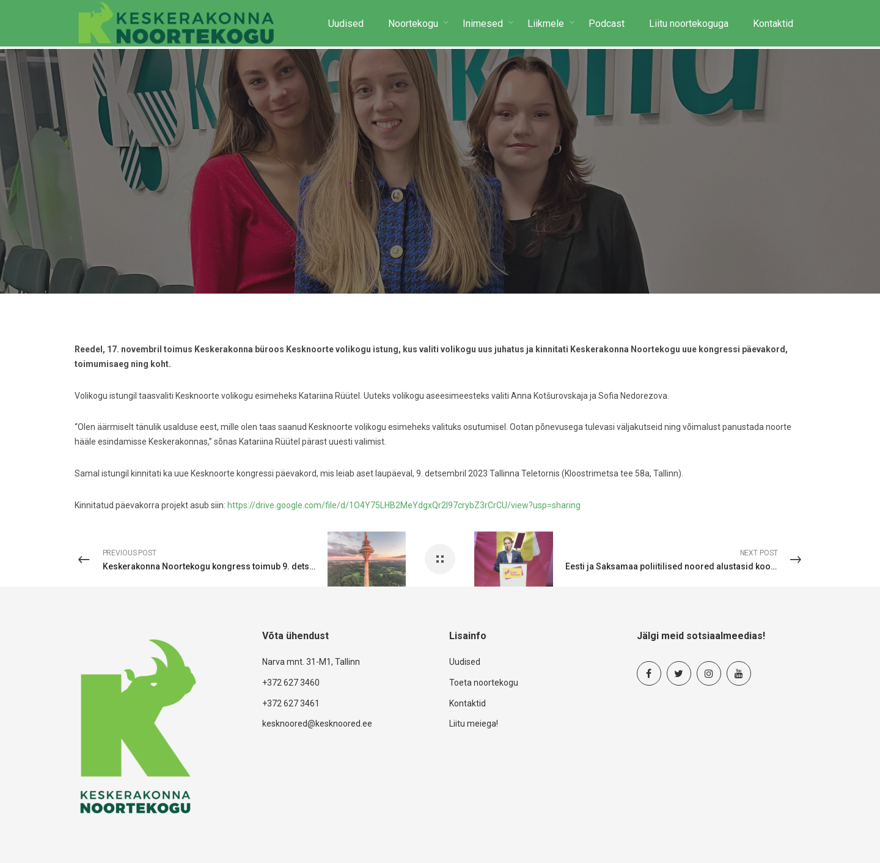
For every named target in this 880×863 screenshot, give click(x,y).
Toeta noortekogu (483, 682)
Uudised (464, 662)
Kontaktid (467, 703)
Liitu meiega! (473, 723)
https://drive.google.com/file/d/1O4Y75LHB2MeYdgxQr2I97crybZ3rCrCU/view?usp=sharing (404, 505)
